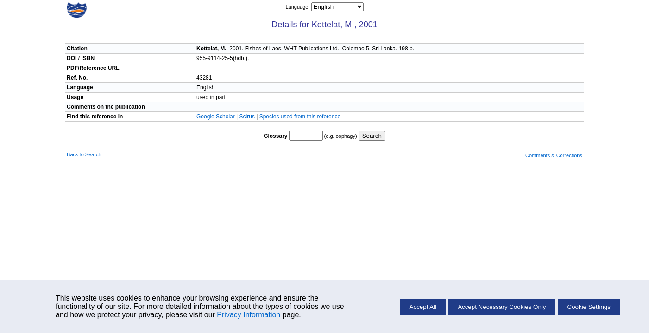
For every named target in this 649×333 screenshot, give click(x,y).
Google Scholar (216, 116)
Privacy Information (248, 315)
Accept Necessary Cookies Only (502, 306)
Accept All (423, 306)
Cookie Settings (589, 306)
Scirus (247, 116)
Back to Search (84, 154)
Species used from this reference (299, 116)
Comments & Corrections (553, 155)
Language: (298, 7)
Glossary (275, 136)
